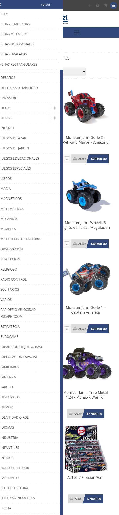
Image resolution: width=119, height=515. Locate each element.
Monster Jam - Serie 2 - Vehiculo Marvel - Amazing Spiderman (88, 145)
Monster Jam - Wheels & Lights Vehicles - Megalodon (88, 229)
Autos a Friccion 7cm (88, 487)
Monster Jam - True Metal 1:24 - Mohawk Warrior (88, 403)
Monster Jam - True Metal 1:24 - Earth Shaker (30, 403)
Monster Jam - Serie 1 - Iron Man (30, 143)
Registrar (90, 5)
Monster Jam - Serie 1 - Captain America (88, 316)
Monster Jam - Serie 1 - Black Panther (30, 316)
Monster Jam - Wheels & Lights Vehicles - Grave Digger (30, 229)
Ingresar (98, 5)
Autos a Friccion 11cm (31, 487)
